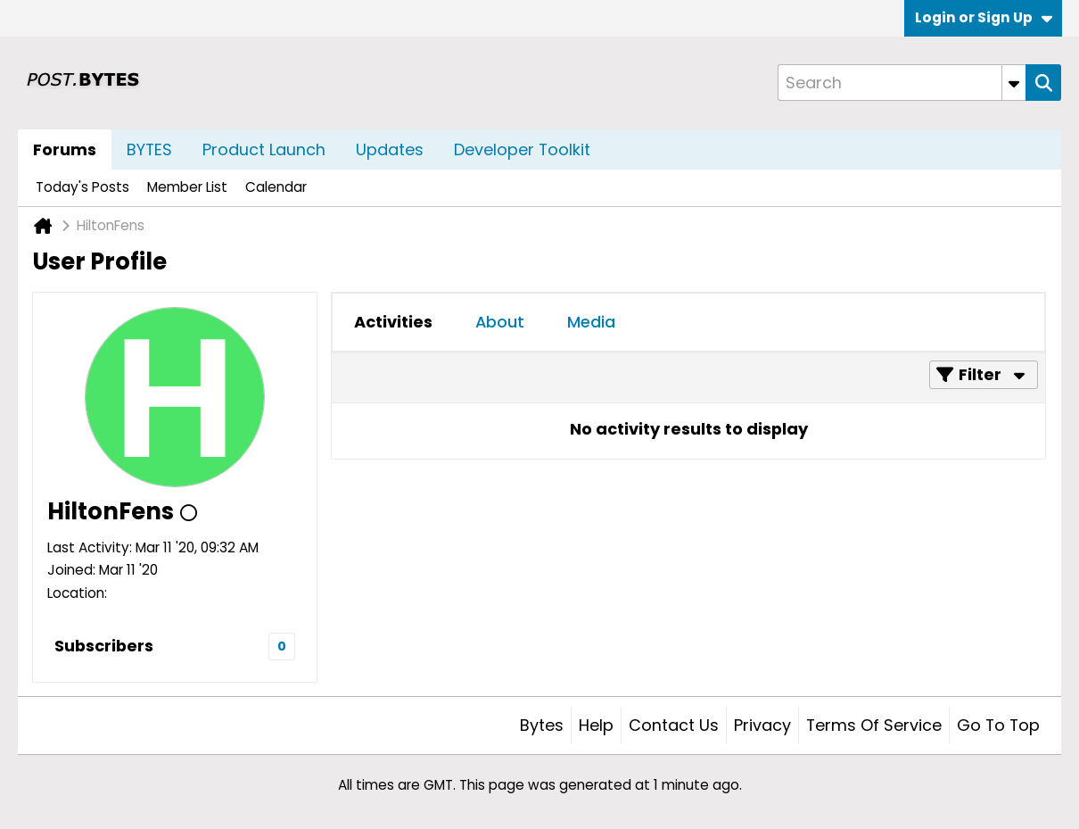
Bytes (542, 725)
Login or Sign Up (983, 17)
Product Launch (263, 149)
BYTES (149, 149)
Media (591, 322)
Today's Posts (82, 187)
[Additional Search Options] (1013, 82)
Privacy (762, 725)
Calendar (276, 187)
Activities (393, 322)
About (499, 322)
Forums (64, 149)
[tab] (393, 322)
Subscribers (103, 645)
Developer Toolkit (522, 149)
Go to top (998, 725)
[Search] (901, 82)
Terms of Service (874, 725)
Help (596, 725)
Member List (187, 187)
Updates (390, 149)
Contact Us (674, 725)
